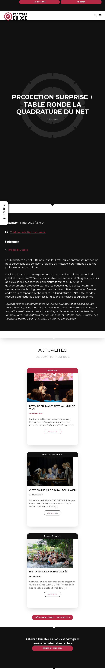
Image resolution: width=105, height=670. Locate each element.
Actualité (46, 455)
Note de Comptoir (52, 536)
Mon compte (40, 2)
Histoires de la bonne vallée (48, 571)
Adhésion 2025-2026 (52, 648)
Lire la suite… (54, 431)
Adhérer (81, 2)
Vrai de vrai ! (52, 371)
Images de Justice (18, 250)
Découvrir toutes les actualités (52, 617)
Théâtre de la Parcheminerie (28, 232)
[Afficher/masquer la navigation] (100, 15)
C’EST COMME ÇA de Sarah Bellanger (52, 490)
